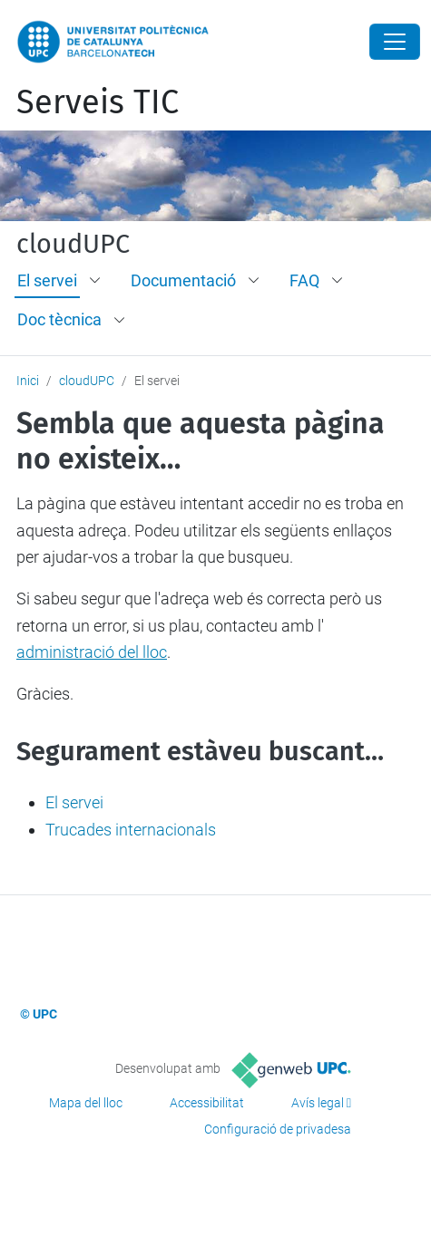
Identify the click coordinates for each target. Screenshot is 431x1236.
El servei (47, 280)
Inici (27, 380)
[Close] (394, 42)
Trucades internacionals (130, 829)
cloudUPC (73, 244)
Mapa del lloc (85, 1103)
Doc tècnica (59, 319)
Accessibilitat (207, 1103)
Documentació (183, 280)
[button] (96, 281)
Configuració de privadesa (277, 1129)
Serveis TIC (97, 102)
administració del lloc (91, 651)
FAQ (304, 280)
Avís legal (317, 1103)
